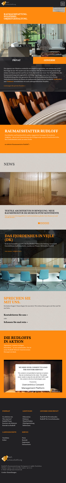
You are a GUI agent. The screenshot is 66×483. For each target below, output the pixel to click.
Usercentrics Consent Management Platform (33, 386)
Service (25, 432)
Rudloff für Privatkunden (48, 417)
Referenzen (26, 425)
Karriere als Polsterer (9, 423)
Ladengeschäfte (9, 432)
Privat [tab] (16, 60)
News (24, 438)
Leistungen (27, 411)
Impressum (26, 442)
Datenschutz (26, 444)
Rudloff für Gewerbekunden (49, 419)
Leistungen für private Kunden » (15, 86)
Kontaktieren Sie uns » (16, 315)
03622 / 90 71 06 (12, 468)
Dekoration (26, 417)
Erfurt (4, 440)
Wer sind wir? (7, 419)
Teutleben (5, 438)
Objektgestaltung (28, 423)
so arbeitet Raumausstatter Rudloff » (17, 144)
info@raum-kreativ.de (14, 470)
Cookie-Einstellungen (8, 472)
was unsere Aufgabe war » (13, 251)
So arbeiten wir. (7, 417)
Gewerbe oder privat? (49, 411)
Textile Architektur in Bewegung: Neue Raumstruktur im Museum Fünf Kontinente (32, 212)
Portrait (6, 411)
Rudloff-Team (7, 421)
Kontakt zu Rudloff (8, 425)
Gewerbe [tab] (49, 60)
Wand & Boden (28, 421)
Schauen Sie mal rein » (16, 322)
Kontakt (25, 440)
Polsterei (26, 419)
